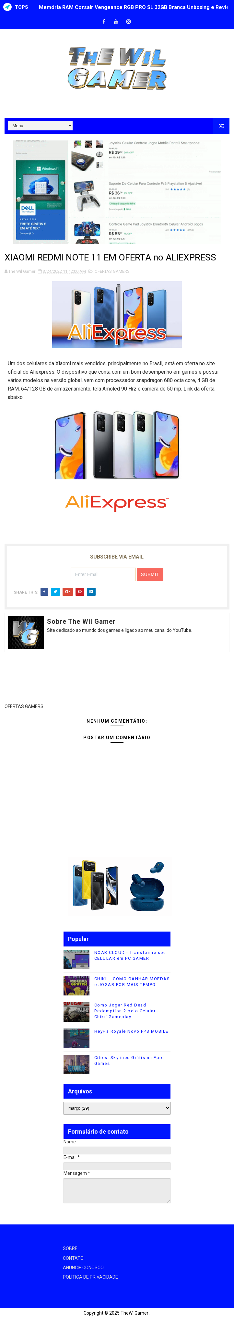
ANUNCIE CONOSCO (83, 1267)
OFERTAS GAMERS (112, 271)
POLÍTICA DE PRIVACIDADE (90, 1277)
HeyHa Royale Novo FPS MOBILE (131, 1031)
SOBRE (70, 1248)
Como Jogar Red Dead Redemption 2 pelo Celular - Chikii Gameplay (126, 1011)
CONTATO (73, 1258)
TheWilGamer (134, 1313)
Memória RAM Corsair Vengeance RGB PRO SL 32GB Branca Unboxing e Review (136, 7)
